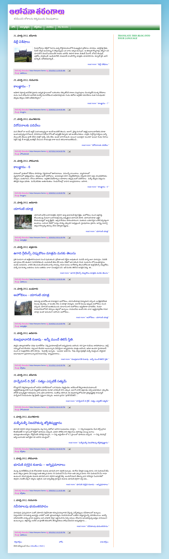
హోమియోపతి (24, 154)
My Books (63, 27)
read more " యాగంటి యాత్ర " (97, 231)
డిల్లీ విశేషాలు (22, 42)
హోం (13, 27)
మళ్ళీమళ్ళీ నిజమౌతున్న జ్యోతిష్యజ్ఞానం (38, 423)
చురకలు (49, 27)
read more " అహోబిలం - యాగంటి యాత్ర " (92, 317)
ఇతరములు (23, 73)
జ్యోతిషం (38, 27)
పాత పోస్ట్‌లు (104, 542)
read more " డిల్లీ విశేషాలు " (98, 64)
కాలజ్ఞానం (23, 112)
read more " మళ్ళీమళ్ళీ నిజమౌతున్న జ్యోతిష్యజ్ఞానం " (89, 443)
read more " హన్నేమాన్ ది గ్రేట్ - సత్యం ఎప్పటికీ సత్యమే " (87, 401)
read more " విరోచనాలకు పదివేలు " (95, 145)
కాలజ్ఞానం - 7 (22, 86)
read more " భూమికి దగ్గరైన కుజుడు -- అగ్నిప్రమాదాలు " (87, 484)
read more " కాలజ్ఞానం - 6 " (98, 187)
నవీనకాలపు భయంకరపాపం (31, 506)
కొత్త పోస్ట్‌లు (18, 542)
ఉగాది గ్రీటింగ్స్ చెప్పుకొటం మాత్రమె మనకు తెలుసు (45, 253)
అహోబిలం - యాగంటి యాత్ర (31, 295)
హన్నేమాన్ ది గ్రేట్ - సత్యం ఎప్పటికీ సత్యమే (40, 381)
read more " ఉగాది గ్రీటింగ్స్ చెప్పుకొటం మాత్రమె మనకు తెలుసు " (84, 273)
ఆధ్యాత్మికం (25, 27)
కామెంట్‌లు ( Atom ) (38, 546)
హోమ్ (61, 542)
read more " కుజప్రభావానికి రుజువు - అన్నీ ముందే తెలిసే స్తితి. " (85, 359)
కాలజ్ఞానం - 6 (22, 167)
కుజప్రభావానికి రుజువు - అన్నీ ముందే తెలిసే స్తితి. (44, 339)
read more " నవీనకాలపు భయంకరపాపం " (93, 526)
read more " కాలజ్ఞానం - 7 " (98, 103)
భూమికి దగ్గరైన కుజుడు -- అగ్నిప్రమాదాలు (39, 464)
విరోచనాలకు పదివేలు (27, 125)
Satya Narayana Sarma (37, 70)
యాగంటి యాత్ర (23, 209)
